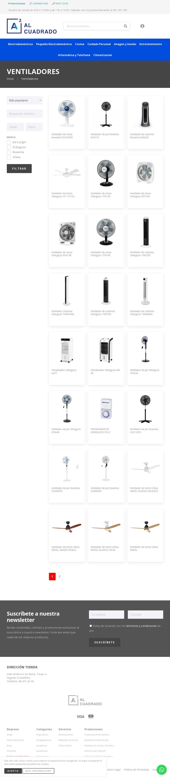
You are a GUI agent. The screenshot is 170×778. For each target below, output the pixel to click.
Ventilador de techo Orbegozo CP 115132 (63, 195)
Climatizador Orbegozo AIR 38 (105, 371)
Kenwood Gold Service (97, 740)
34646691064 (40, 3)
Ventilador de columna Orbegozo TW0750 (142, 254)
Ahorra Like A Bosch (95, 751)
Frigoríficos (42, 735)
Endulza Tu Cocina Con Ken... (100, 746)
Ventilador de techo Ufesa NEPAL (144, 548)
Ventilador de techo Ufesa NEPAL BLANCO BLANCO (144, 489)
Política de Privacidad (136, 769)
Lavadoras (41, 746)
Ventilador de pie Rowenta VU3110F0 (144, 431)
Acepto (13, 770)
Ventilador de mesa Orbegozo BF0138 (61, 254)
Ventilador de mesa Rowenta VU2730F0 (62, 136)
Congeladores (43, 740)
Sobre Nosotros (15, 740)
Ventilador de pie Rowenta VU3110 (105, 136)
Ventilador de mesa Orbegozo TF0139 (101, 195)
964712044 (61, 3)
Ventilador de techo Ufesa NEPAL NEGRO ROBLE (65, 548)
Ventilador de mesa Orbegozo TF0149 (101, 254)
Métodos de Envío (68, 740)
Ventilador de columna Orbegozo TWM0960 (142, 313)
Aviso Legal (114, 769)
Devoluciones (66, 735)
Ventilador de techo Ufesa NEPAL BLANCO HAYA (105, 548)
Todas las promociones (97, 735)
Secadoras (42, 751)
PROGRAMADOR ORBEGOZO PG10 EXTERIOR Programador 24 (105, 432)
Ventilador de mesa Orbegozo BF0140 (140, 195)
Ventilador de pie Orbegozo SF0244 (144, 371)
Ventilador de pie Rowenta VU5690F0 (105, 489)
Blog (9, 746)
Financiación (65, 746)
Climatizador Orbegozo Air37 (63, 371)
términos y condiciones (141, 626)
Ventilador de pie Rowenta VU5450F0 (65, 489)
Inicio (11, 78)
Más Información (38, 770)
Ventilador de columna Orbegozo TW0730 (103, 313)
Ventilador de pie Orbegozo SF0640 (66, 431)
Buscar (125, 26)
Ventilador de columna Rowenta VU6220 (142, 136)
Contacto (11, 751)
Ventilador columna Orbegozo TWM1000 (62, 313)
